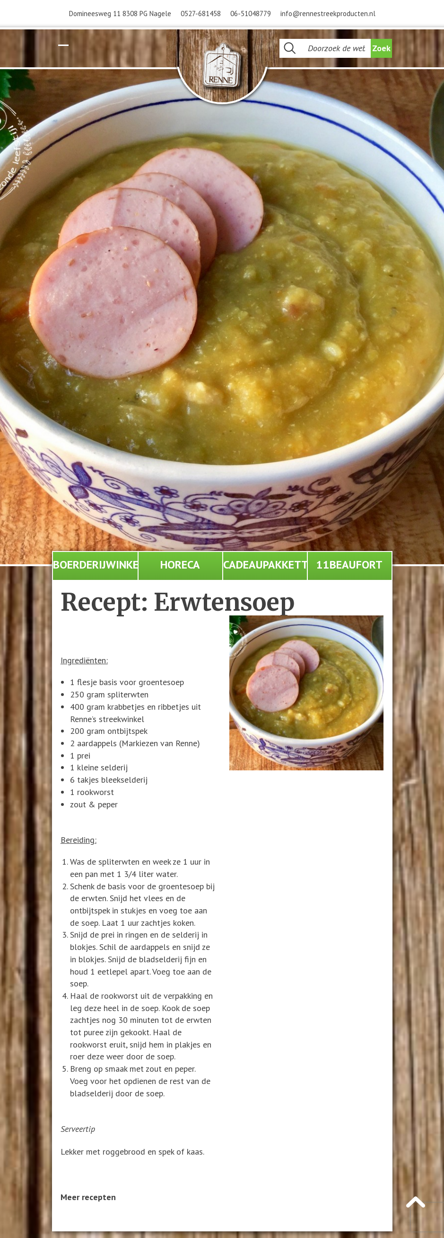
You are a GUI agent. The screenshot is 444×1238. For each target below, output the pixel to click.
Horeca (180, 564)
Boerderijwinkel (95, 564)
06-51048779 (250, 13)
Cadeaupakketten (265, 564)
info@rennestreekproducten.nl (327, 13)
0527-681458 (201, 13)
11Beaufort (349, 564)
